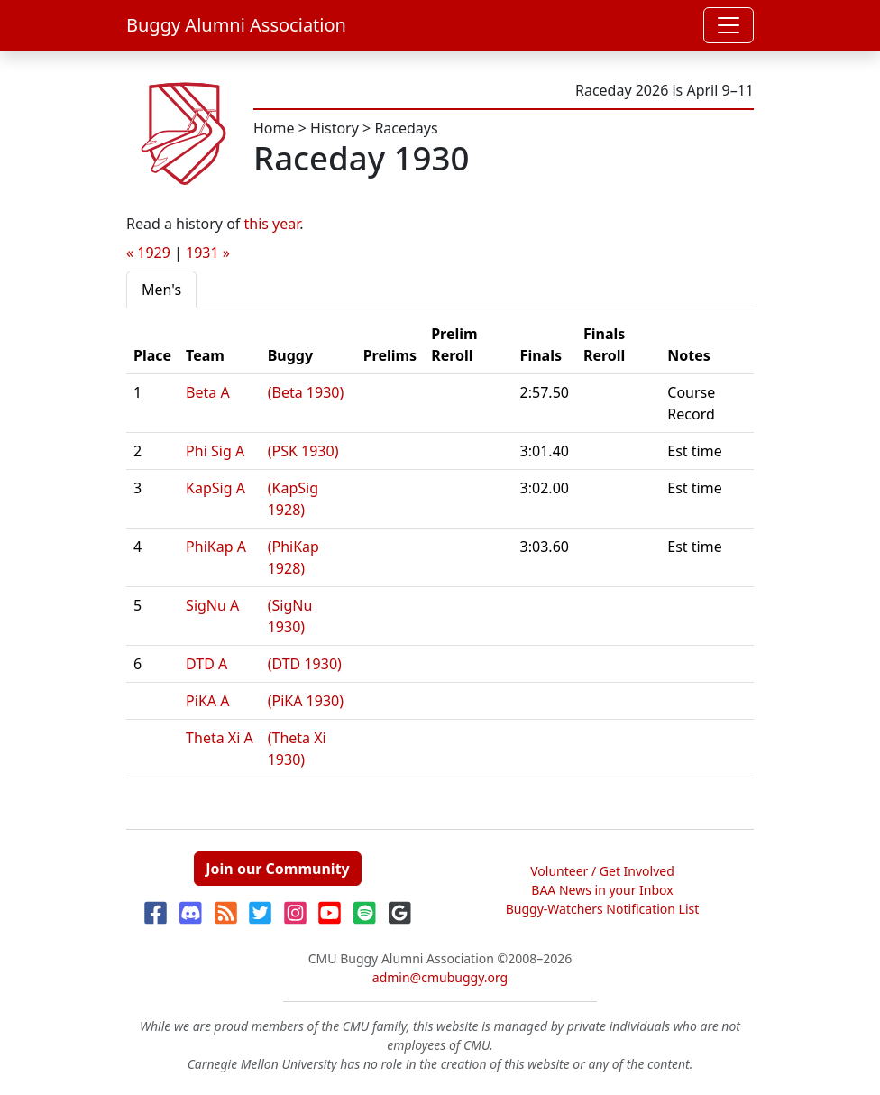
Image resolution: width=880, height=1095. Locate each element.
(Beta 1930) (306, 392)
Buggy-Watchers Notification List (603, 908)
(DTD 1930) (305, 664)
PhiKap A (216, 547)
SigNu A (212, 605)
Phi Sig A (215, 451)
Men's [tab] (161, 289)
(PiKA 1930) (306, 701)
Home (274, 128)
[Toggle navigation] (728, 25)
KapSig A (215, 488)
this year (272, 224)
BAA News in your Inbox (602, 889)
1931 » (208, 252)
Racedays (405, 128)
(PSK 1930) (303, 451)
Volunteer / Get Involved (602, 870)
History (334, 128)
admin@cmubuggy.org (440, 977)
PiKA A (207, 701)
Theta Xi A (219, 738)
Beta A (208, 392)
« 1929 (148, 252)
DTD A (206, 664)
